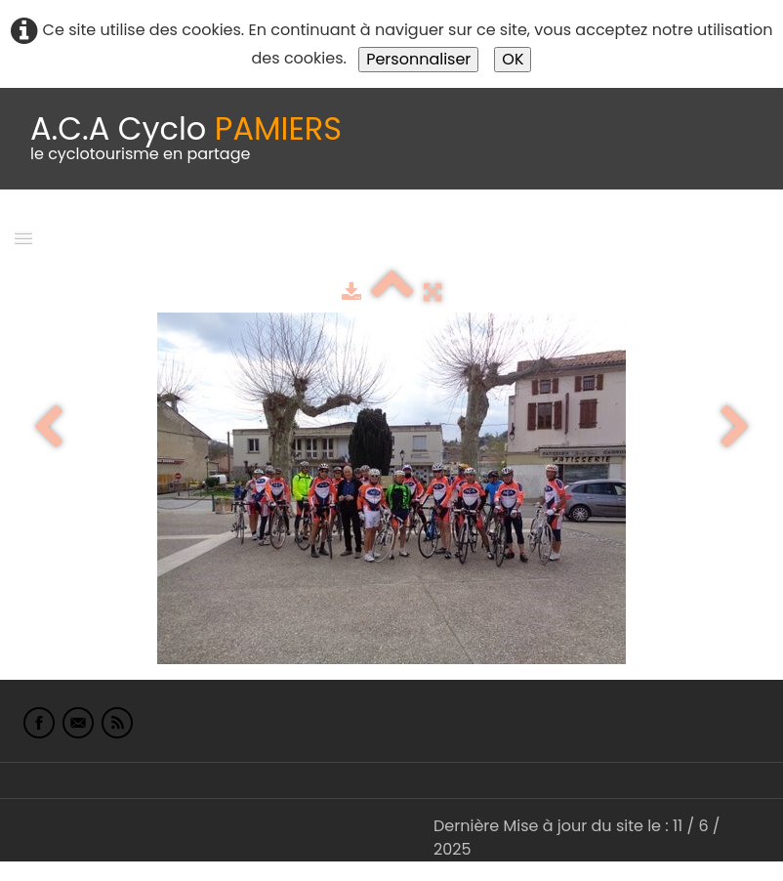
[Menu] (23, 237)
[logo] (186, 139)
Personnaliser (418, 59)
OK (512, 59)
